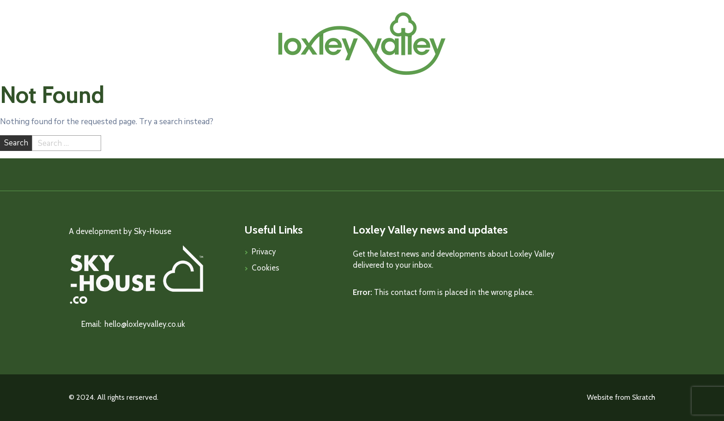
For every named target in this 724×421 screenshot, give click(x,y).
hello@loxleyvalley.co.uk (144, 324)
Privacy (264, 251)
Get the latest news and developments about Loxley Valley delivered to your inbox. (454, 259)
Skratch (643, 397)
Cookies (265, 267)
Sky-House (152, 231)
